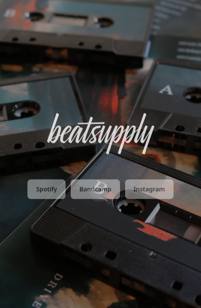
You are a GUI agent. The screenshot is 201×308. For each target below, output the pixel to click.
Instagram (149, 190)
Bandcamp (95, 190)
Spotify (46, 190)
